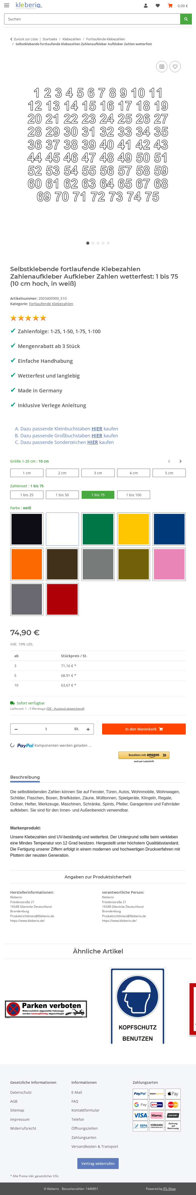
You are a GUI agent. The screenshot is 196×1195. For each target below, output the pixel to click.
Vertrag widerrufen (98, 1163)
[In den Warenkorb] (144, 729)
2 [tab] (92, 243)
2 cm (66, 472)
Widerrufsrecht (23, 1128)
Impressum (20, 1119)
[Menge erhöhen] (88, 729)
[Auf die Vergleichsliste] (161, 66)
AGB (13, 1101)
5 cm (173, 472)
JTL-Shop (169, 1189)
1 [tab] (87, 243)
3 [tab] (98, 243)
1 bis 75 (103, 494)
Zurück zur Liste (26, 39)
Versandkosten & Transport (94, 1146)
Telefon (77, 1119)
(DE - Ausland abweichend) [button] (65, 708)
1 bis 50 (67, 494)
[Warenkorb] (178, 6)
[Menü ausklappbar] (6, 3)
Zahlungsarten (83, 1137)
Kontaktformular (85, 1110)
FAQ (74, 1101)
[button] (146, 6)
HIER (97, 429)
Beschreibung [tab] (25, 777)
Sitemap (17, 1110)
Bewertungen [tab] (62, 777)
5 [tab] (108, 243)
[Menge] (46, 729)
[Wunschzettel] (158, 6)
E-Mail (76, 1092)
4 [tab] (103, 243)
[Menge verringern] (16, 729)
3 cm (102, 472)
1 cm (31, 472)
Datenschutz (21, 1092)
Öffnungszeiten (84, 1128)
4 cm (138, 472)
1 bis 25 (31, 494)
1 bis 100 (138, 494)
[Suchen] (92, 19)
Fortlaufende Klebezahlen (51, 303)
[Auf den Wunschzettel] (175, 66)
